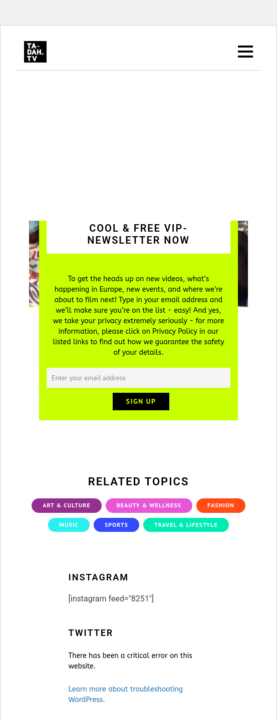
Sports (116, 524)
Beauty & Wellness (149, 505)
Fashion (220, 505)
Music (69, 524)
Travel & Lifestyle (186, 524)
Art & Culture (67, 505)
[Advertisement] (138, 146)
